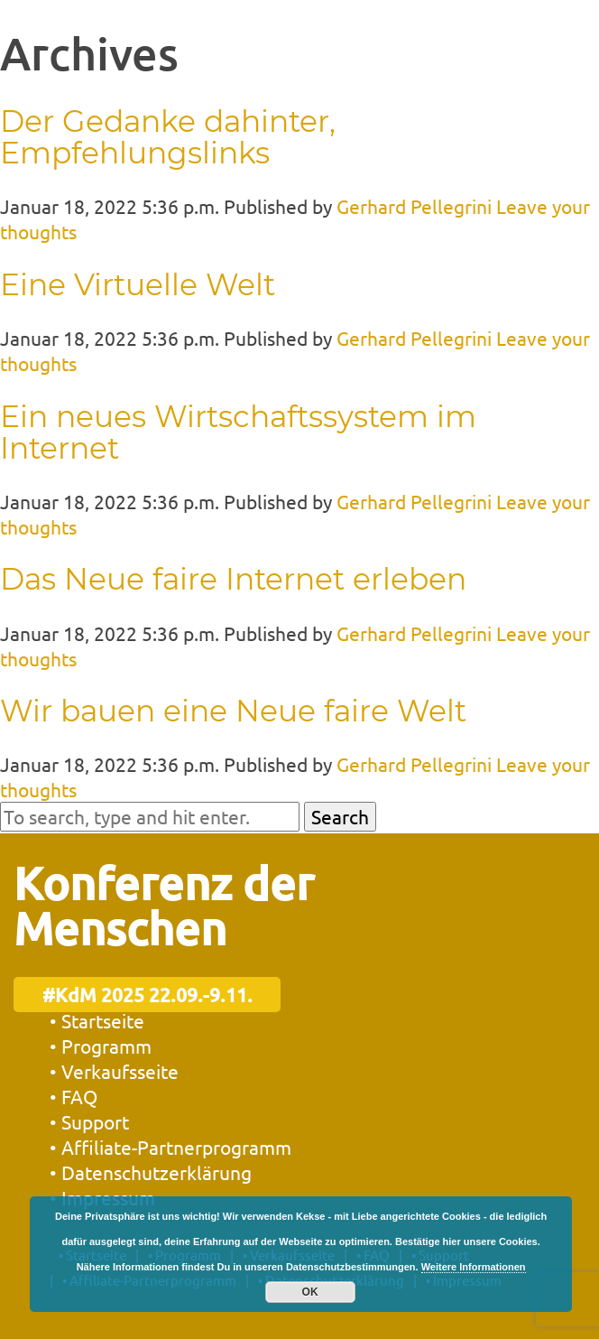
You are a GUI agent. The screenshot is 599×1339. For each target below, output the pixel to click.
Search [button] (340, 816)
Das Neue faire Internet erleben (233, 579)
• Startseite (97, 1020)
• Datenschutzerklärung (151, 1172)
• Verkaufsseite (114, 1071)
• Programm (101, 1045)
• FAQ (73, 1096)
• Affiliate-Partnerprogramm (170, 1146)
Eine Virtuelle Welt (137, 284)
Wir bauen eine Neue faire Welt (233, 711)
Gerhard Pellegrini (414, 206)
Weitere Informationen (473, 1266)
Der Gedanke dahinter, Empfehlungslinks (168, 137)
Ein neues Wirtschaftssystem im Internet (238, 432)
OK (310, 1292)
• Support (89, 1121)
